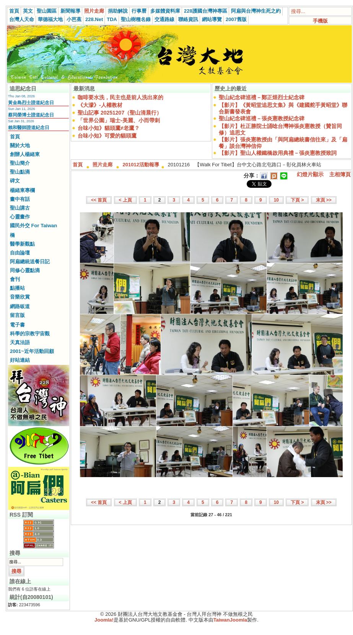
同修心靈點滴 (25, 270)
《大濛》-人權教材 (100, 105)
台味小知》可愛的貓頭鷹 (107, 136)
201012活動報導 (141, 164)
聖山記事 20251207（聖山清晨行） (120, 113)
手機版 (320, 21)
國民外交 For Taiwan (33, 225)
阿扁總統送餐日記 (30, 261)
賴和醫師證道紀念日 (28, 127)
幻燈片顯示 (310, 174)
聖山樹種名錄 (136, 19)
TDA (112, 19)
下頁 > (297, 200)
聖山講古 (20, 208)
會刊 (15, 279)
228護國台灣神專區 (205, 11)
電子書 (17, 325)
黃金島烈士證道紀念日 (31, 102)
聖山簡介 (20, 163)
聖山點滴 (20, 172)
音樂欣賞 (20, 297)
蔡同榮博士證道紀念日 (31, 115)
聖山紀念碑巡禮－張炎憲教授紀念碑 (261, 118)
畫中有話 (20, 199)
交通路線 (164, 19)
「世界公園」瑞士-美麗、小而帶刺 (119, 120)
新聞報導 (70, 11)
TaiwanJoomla (230, 620)
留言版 (17, 315)
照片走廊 (94, 11)
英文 (28, 11)
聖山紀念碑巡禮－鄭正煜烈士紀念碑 (261, 97)
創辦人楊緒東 (25, 154)
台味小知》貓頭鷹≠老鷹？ (109, 128)
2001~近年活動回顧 (32, 351)
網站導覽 (212, 19)
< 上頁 (125, 200)
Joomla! (104, 620)
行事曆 (139, 11)
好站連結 (20, 360)
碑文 (15, 181)
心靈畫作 (20, 217)
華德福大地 (50, 19)
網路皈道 (20, 306)
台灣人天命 (21, 19)
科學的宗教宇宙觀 (30, 333)
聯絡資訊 (188, 19)
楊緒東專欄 (22, 190)
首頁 (14, 11)
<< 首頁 (99, 200)
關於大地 (20, 145)
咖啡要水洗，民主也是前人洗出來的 (120, 97)
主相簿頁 (340, 174)
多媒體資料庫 (165, 11)
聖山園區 (47, 11)
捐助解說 (118, 11)
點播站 (17, 288)
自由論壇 (20, 253)
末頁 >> (324, 200)
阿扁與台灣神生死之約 (256, 11)
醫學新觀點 (22, 244)
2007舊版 (236, 19)
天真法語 (20, 342)
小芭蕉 (74, 19)
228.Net (94, 19)
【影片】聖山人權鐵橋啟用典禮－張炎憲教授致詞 (278, 153)
